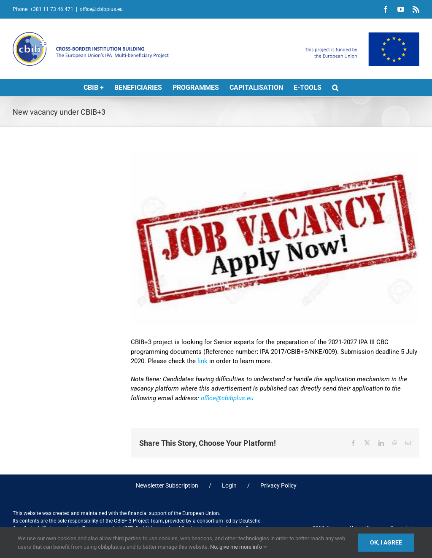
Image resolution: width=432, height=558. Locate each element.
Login (229, 485)
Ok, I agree (386, 542)
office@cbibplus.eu (101, 9)
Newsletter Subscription (167, 485)
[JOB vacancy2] (275, 237)
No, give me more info (238, 547)
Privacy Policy (278, 485)
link (202, 361)
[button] (335, 87)
